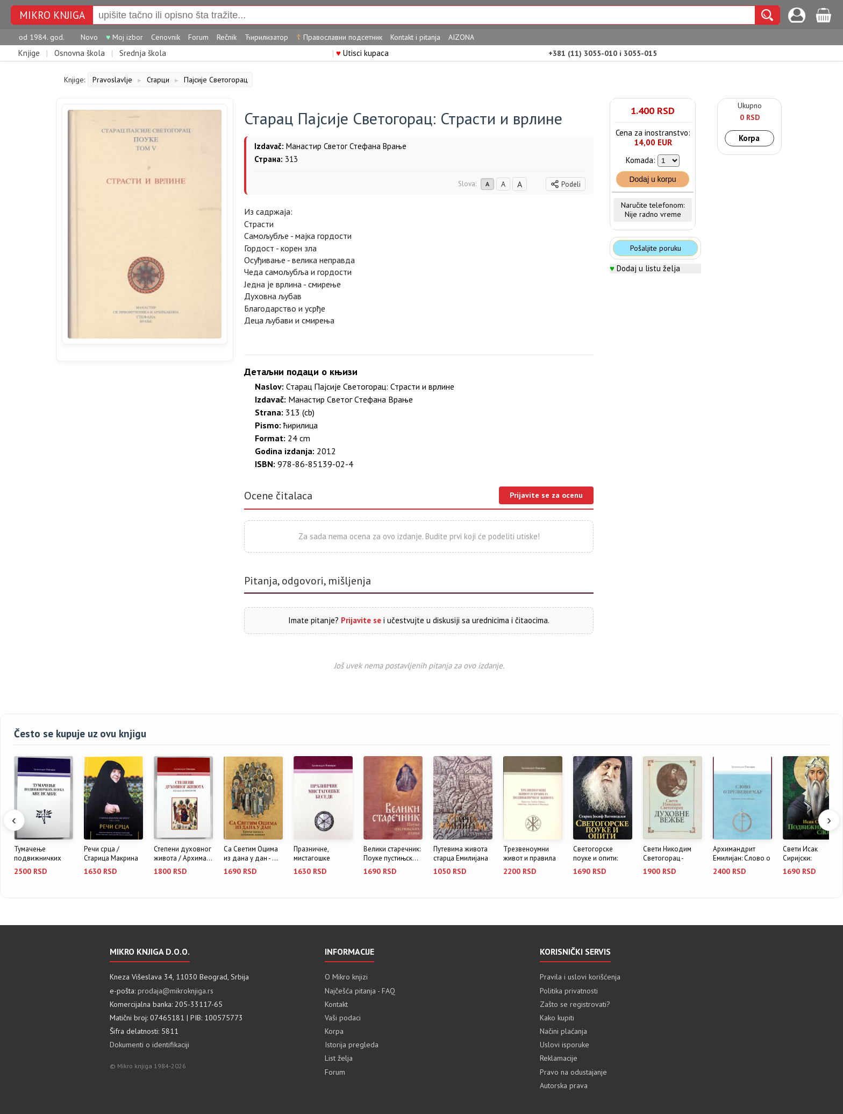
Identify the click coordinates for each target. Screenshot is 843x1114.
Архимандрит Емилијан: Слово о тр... (741, 854)
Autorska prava (564, 1085)
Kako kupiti (557, 1018)
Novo (89, 37)
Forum (198, 37)
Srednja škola (142, 53)
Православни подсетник (339, 37)
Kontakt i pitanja (415, 37)
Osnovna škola (79, 53)
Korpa (749, 138)
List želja (339, 1058)
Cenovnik (165, 37)
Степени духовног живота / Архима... (183, 854)
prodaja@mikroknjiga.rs (175, 991)
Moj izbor (124, 37)
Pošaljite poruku (655, 248)
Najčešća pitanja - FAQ (360, 991)
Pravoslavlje (112, 79)
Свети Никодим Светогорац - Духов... (667, 854)
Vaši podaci (343, 1018)
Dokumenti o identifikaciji (149, 1044)
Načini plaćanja (563, 1031)
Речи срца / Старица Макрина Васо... (111, 854)
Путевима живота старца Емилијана (460, 854)
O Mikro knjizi (346, 977)
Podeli (566, 184)
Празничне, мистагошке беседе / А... (313, 854)
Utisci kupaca (362, 53)
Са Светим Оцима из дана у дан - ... (251, 854)
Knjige (29, 53)
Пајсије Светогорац (216, 79)
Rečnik (227, 37)
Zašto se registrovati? (575, 1004)
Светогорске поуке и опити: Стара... (595, 854)
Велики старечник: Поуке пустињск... (391, 854)
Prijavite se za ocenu (546, 495)
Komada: (640, 160)
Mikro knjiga (52, 15)
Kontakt (336, 1004)
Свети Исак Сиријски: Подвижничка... (808, 854)
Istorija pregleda (351, 1044)
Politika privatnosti (569, 991)
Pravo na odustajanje (573, 1072)
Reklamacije (558, 1058)
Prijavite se (361, 620)
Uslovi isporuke (564, 1044)
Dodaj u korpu (652, 179)
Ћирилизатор (266, 37)
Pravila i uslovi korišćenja (580, 977)
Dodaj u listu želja (648, 268)
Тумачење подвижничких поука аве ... (37, 854)
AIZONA (461, 37)
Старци (158, 79)
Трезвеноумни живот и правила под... (529, 854)
